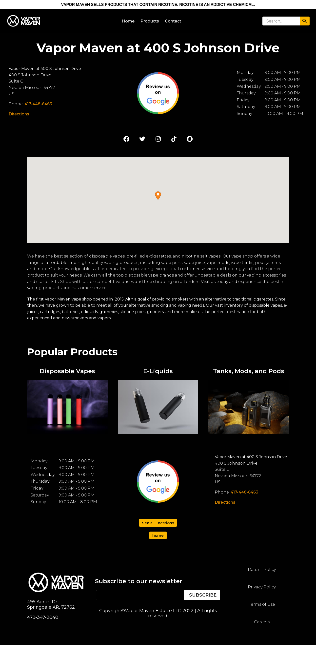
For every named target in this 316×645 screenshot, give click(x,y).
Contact (173, 21)
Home (128, 21)
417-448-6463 (38, 104)
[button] (158, 195)
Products (149, 21)
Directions (19, 114)
